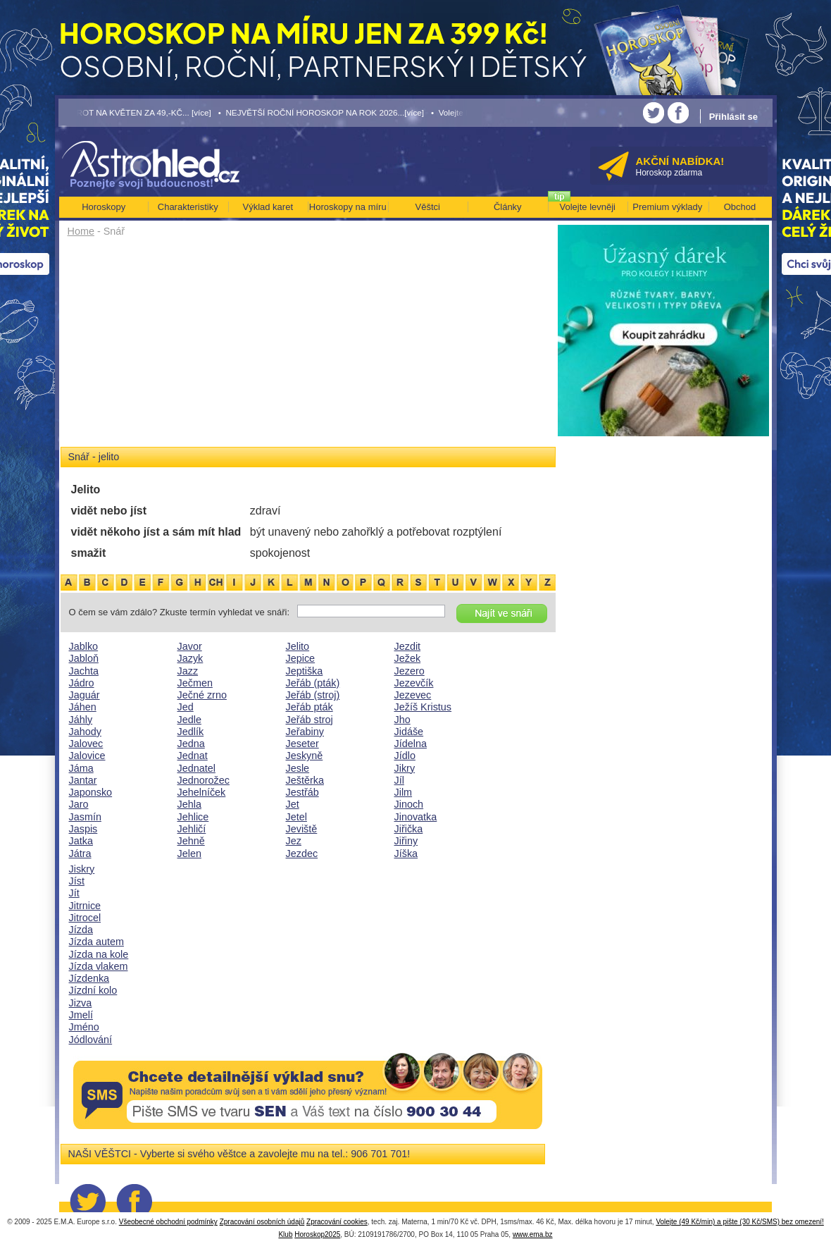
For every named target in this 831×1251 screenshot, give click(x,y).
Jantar (83, 780)
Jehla (189, 804)
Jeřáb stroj (309, 719)
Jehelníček (201, 792)
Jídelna (410, 743)
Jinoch (409, 804)
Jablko (84, 646)
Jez (293, 840)
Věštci (428, 207)
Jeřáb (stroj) (313, 695)
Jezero (409, 671)
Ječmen (195, 683)
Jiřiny (406, 840)
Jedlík (190, 731)
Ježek (407, 658)
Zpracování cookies (337, 1222)
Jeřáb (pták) (313, 683)
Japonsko (91, 792)
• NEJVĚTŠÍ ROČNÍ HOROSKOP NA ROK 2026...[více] (321, 112)
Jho (402, 719)
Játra (80, 853)
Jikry (405, 768)
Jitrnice (85, 905)
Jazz (188, 671)
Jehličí (191, 828)
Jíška (406, 853)
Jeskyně (304, 755)
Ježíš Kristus (423, 707)
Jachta (84, 671)
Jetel (296, 816)
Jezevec (413, 695)
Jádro (81, 683)
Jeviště (302, 828)
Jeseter (302, 743)
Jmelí (81, 1015)
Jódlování (91, 1039)
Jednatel (196, 768)
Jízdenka (89, 978)
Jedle (189, 719)
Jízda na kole (99, 954)
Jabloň (84, 658)
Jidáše (409, 731)
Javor (189, 646)
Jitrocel (85, 917)
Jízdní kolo (93, 990)
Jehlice (193, 816)
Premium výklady (667, 207)
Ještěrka (305, 780)
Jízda (81, 929)
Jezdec (302, 853)
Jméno (84, 1027)
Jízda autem (96, 941)
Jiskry (82, 869)
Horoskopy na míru (348, 207)
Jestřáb (302, 792)
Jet (292, 804)
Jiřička (408, 828)
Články (508, 207)
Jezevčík (414, 683)
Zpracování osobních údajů (262, 1222)
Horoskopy (103, 207)
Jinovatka (415, 816)
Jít (74, 893)
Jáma (81, 768)
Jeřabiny (305, 731)
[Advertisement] (308, 346)
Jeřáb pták (309, 707)
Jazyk (190, 658)
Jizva (80, 1003)
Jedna (191, 743)
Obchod (740, 207)
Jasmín (85, 816)
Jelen (189, 853)
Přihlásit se (733, 116)
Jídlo (405, 755)
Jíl (399, 780)
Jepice (300, 658)
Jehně (191, 840)
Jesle (298, 768)
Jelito (298, 646)
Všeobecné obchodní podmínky (168, 1222)
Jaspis (83, 828)
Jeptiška (304, 671)
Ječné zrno (202, 695)
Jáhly (81, 719)
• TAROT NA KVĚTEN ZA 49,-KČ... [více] (135, 112)
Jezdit (407, 646)
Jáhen (82, 707)
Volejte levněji (588, 207)
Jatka (81, 840)
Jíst (77, 881)
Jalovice (87, 755)
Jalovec (86, 743)
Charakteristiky (188, 207)
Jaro (79, 804)
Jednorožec (203, 780)
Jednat (192, 755)
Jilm (403, 792)
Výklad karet (267, 207)
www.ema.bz (533, 1234)
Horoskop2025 (317, 1234)
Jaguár (84, 695)
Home (81, 231)
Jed (185, 707)
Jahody (85, 731)
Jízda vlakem (98, 966)
